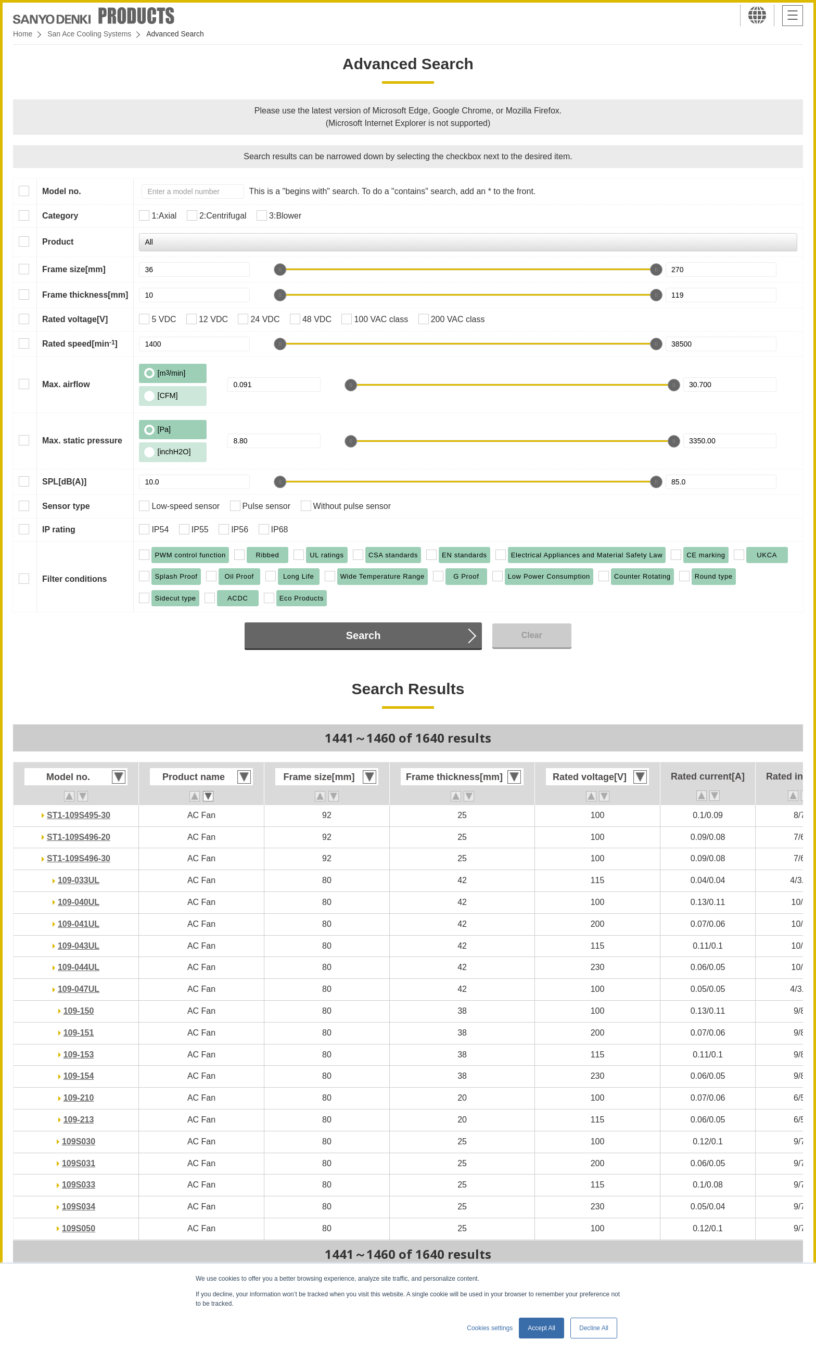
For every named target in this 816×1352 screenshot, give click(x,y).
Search (363, 635)
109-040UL (78, 902)
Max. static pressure (82, 440)
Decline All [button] (593, 1328)
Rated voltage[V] (75, 319)
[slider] (280, 269)
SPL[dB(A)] (64, 481)
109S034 (78, 1206)
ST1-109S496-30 (78, 858)
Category (60, 215)
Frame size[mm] (74, 269)
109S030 (78, 1141)
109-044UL (78, 967)
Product (57, 241)
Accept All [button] (541, 1328)
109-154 (78, 1076)
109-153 (78, 1054)
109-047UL (78, 989)
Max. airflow (66, 384)
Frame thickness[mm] (85, 294)
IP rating (58, 529)
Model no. (61, 191)
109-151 (78, 1032)
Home (22, 34)
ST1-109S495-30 (78, 815)
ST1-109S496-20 (78, 837)
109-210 (78, 1097)
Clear (531, 635)
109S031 (78, 1163)
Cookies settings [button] (490, 1328)
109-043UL (78, 945)
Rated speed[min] (80, 343)
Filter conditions (74, 579)
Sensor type (66, 506)
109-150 (78, 1010)
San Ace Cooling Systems (89, 34)
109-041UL (78, 924)
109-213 (78, 1119)
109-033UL (78, 880)
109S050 (78, 1228)
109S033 (78, 1184)
